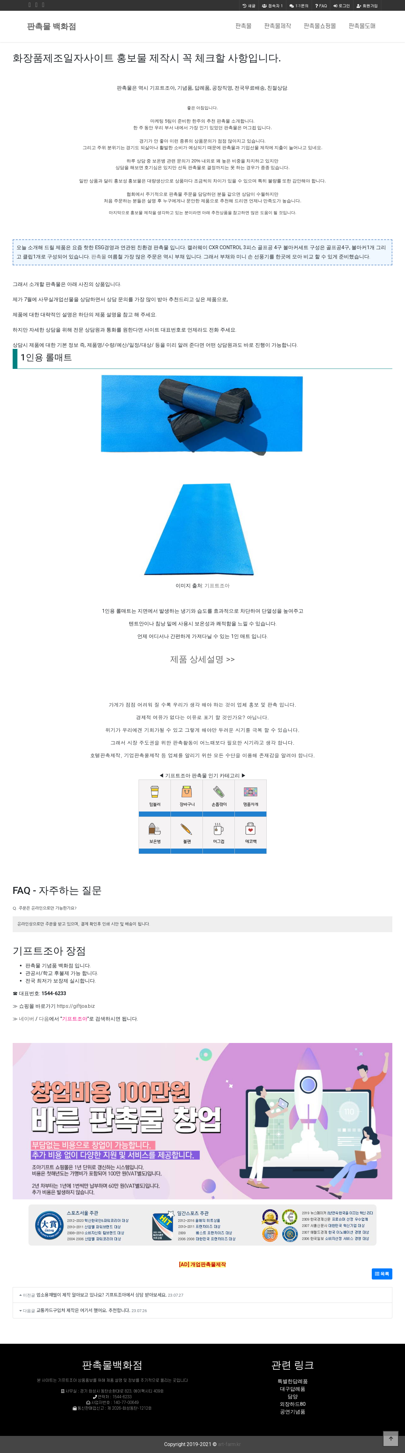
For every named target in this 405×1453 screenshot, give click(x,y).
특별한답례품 (292, 1381)
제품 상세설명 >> (202, 659)
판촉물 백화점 (51, 26)
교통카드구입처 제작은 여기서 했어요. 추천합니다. (83, 1310)
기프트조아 (217, 586)
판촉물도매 (362, 26)
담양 (293, 1396)
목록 (382, 1273)
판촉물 (243, 26)
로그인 (341, 5)
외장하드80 (293, 1404)
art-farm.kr (229, 1444)
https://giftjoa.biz (76, 1006)
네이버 (26, 1019)
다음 (44, 1019)
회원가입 (367, 5)
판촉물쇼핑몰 (320, 26)
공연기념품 (292, 1412)
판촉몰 (98, 257)
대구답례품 (292, 1389)
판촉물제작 (277, 26)
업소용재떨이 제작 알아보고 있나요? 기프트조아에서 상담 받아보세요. (101, 1294)
